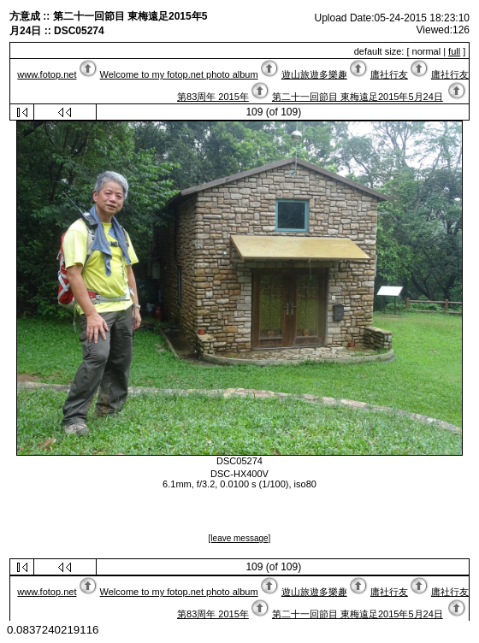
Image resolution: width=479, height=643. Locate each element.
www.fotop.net (46, 74)
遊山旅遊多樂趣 (314, 74)
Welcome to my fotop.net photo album (179, 74)
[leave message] (240, 538)
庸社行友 (389, 74)
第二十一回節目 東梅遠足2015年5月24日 (357, 96)
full (454, 51)
